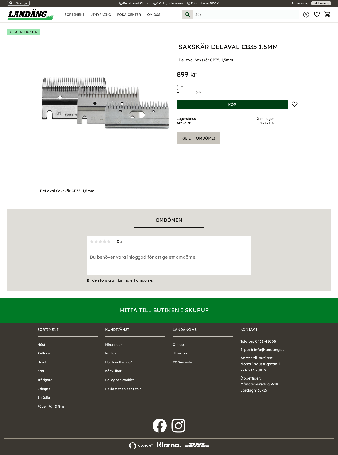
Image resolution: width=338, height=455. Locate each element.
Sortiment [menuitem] (74, 14)
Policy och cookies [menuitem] (119, 380)
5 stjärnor (109, 241)
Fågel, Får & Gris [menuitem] (51, 406)
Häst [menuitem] (41, 344)
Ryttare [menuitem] (44, 353)
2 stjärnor (96, 241)
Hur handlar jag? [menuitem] (118, 362)
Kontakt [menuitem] (111, 353)
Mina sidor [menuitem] (306, 14)
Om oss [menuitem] (153, 14)
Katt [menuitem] (41, 371)
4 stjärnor (104, 241)
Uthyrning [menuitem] (100, 14)
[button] (316, 14)
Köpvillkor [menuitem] (113, 371)
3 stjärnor (100, 241)
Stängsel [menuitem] (44, 389)
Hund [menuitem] (42, 362)
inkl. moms (321, 3)
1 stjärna (92, 241)
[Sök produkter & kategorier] (246, 14)
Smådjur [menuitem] (44, 397)
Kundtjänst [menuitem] (117, 329)
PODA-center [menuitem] (129, 14)
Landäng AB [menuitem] (185, 329)
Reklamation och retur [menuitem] (123, 389)
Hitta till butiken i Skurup (164, 310)
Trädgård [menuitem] (45, 380)
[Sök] (187, 14)
